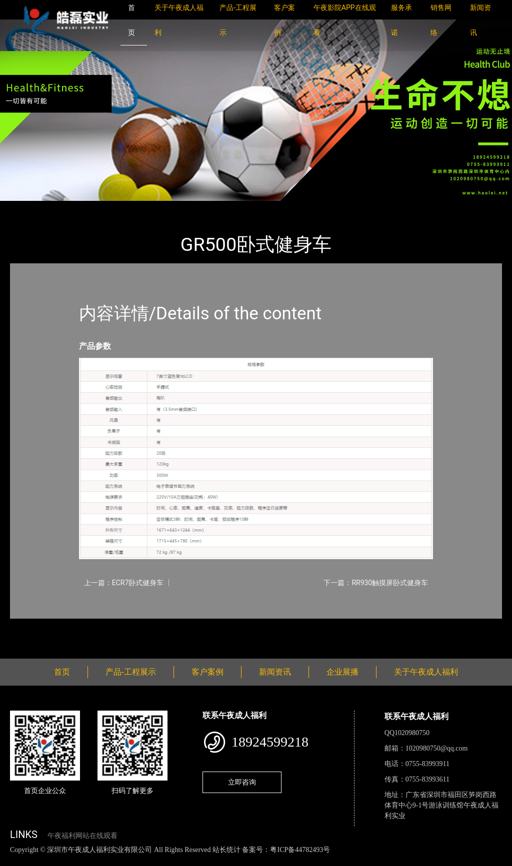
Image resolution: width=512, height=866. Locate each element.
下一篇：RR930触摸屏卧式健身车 (376, 582)
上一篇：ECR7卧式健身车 (124, 582)
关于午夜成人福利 (426, 672)
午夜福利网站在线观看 (83, 836)
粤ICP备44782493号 (300, 850)
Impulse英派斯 (129, 207)
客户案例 (208, 672)
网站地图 (15, 860)
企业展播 (342, 672)
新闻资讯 (275, 672)
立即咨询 (242, 782)
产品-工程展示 (70, 207)
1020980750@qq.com (437, 748)
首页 (27, 207)
